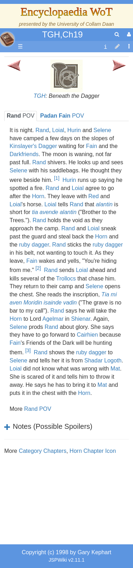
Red (93, 196)
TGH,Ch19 (62, 34)
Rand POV (37, 409)
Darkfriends (24, 154)
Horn (38, 196)
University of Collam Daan (85, 24)
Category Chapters (42, 451)
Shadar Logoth (103, 360)
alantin (104, 204)
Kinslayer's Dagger (33, 146)
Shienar (80, 319)
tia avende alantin (54, 212)
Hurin (74, 130)
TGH (40, 96)
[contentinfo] (105, 47)
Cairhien (87, 335)
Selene (102, 130)
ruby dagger (34, 245)
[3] (28, 350)
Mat (115, 369)
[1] (56, 178)
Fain (91, 146)
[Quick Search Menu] (117, 34)
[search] (117, 34)
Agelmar (53, 319)
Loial (58, 130)
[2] (38, 268)
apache (7, 39)
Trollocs (66, 279)
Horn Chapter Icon (93, 451)
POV (20, 116)
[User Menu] (128, 34)
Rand (42, 130)
